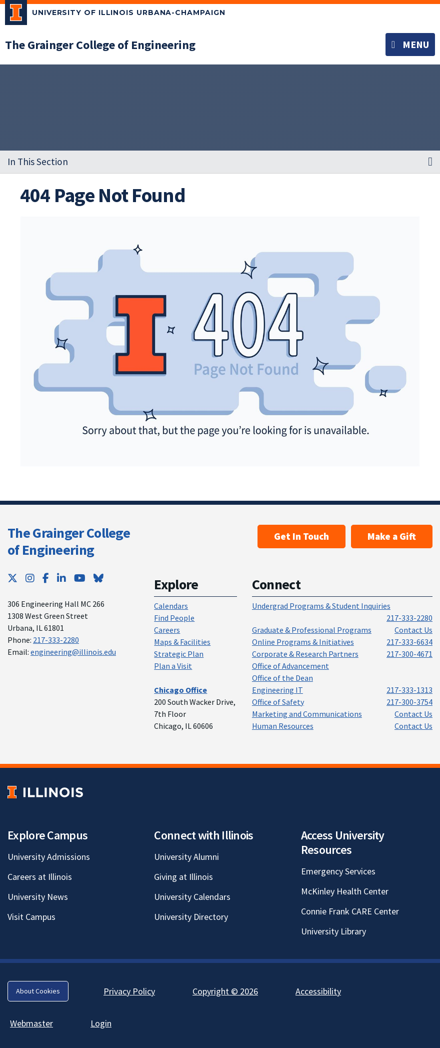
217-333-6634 (409, 642)
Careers (167, 630)
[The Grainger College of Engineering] (100, 45)
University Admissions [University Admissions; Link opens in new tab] (49, 856)
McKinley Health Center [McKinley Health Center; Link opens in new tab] (344, 891)
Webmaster (31, 1023)
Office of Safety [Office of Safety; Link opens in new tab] (278, 702)
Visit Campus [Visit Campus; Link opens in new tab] (32, 916)
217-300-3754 (409, 702)
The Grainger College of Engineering (69, 541)
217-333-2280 (56, 640)
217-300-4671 (409, 654)
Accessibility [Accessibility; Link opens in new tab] (318, 991)
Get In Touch (301, 536)
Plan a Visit (173, 666)
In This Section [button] (38, 162)
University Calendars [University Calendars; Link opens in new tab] (192, 896)
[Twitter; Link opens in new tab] (13, 578)
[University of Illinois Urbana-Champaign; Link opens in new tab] (115, 14)
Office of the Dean (282, 678)
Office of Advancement (290, 666)
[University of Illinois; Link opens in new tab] (45, 792)
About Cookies (38, 990)
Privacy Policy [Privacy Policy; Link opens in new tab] (129, 991)
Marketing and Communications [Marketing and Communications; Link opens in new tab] (307, 714)
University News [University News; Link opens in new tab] (38, 896)
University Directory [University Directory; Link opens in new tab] (191, 916)
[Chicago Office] (180, 690)
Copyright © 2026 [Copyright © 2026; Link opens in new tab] (225, 991)
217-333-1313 (409, 690)
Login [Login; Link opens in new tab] (101, 1023)
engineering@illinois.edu (73, 652)
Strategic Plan (179, 654)
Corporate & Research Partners (305, 654)
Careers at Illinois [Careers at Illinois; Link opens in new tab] (40, 876)
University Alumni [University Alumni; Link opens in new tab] (186, 856)
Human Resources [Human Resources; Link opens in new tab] (283, 726)
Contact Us (413, 630)
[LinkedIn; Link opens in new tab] (61, 578)
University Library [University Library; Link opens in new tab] (333, 931)
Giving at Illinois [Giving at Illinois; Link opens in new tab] (183, 876)
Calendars (171, 606)
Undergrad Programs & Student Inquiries (321, 606)
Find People (174, 618)
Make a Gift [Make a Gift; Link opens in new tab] (392, 536)
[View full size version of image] (220, 341)
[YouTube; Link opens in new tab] (80, 578)
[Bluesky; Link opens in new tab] (99, 578)
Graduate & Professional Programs (312, 630)
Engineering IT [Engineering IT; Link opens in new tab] (277, 690)
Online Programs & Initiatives (303, 642)
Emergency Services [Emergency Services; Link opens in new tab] (338, 871)
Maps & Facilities (182, 642)
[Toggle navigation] (410, 44)
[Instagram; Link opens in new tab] (30, 578)
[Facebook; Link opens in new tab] (45, 578)
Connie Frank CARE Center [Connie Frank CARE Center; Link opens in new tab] (350, 911)
